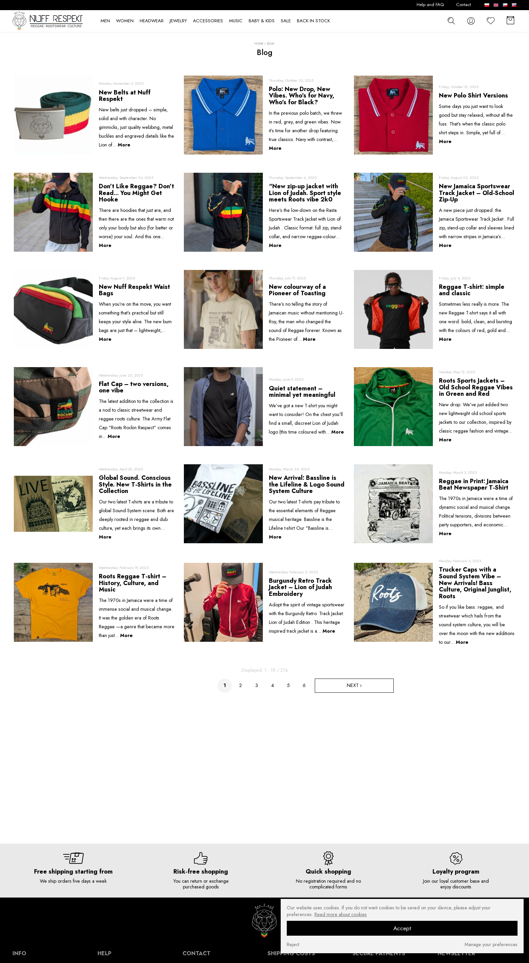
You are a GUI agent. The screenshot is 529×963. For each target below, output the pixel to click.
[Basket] (510, 21)
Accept (402, 928)
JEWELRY (178, 21)
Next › (354, 685)
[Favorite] (491, 21)
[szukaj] (451, 20)
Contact (463, 5)
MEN (105, 21)
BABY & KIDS (262, 21)
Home (258, 44)
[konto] (471, 21)
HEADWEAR (152, 21)
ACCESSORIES (208, 21)
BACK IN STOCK (313, 21)
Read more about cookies (340, 914)
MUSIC (236, 21)
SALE (286, 21)
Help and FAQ (430, 5)
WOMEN (125, 21)
